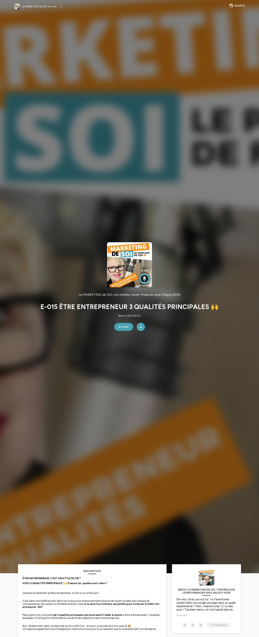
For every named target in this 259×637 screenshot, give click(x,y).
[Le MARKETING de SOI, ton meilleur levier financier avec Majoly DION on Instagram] (193, 625)
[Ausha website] (237, 6)
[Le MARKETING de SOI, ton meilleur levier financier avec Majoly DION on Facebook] (184, 625)
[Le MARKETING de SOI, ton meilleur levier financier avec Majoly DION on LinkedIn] (201, 625)
